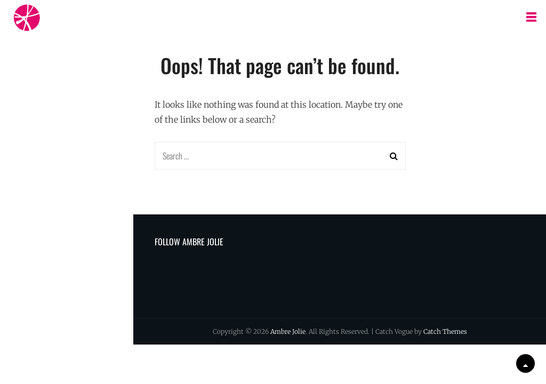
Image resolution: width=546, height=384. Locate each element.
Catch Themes (445, 331)
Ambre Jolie (288, 331)
